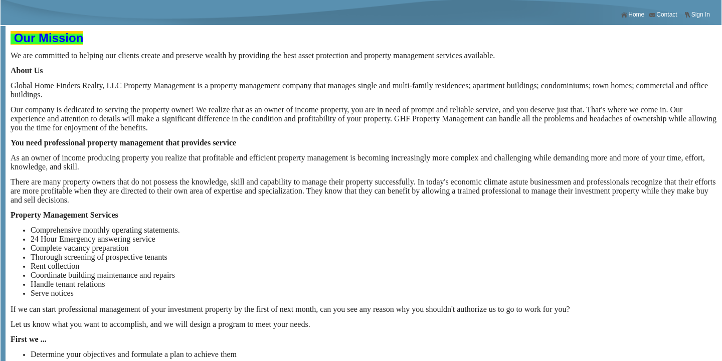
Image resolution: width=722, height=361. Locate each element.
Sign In (697, 15)
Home (632, 15)
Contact (663, 15)
